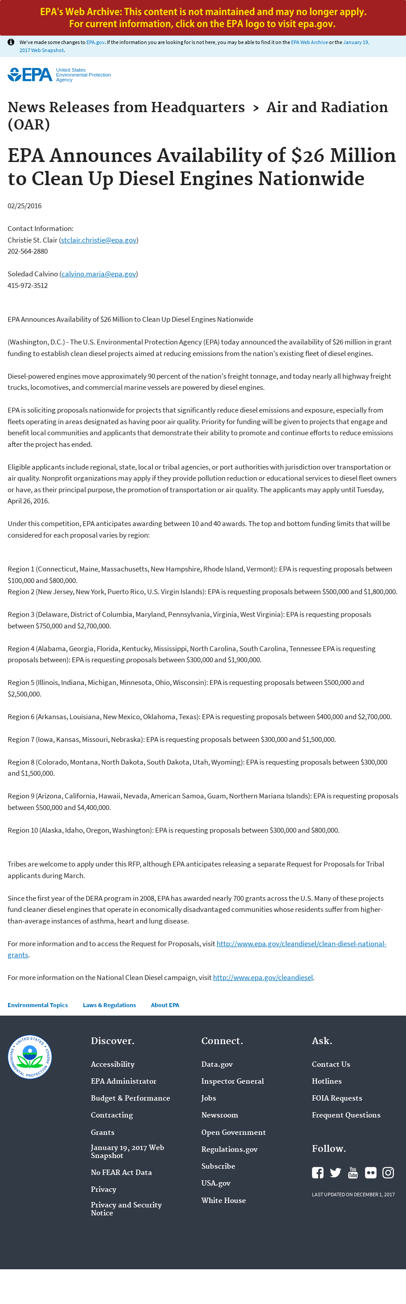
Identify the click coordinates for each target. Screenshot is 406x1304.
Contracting (112, 1116)
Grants (103, 1133)
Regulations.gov (229, 1150)
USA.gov (215, 1184)
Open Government (233, 1133)
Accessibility (113, 1065)
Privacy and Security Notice (126, 1210)
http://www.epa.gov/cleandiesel (263, 977)
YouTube (353, 1172)
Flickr (371, 1172)
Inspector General (232, 1082)
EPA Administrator (123, 1082)
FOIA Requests (337, 1099)
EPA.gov (95, 42)
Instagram (388, 1172)
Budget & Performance (130, 1099)
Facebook (318, 1172)
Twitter (335, 1172)
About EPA (165, 1005)
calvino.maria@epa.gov (99, 274)
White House (223, 1201)
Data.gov (217, 1065)
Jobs (208, 1099)
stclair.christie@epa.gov (98, 240)
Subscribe (218, 1167)
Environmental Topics (38, 1005)
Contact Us (331, 1065)
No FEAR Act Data (121, 1173)
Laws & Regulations (109, 1005)
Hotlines (327, 1082)
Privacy (103, 1190)
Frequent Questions (346, 1116)
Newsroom (219, 1116)
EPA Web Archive (309, 42)
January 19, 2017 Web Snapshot (127, 1152)
